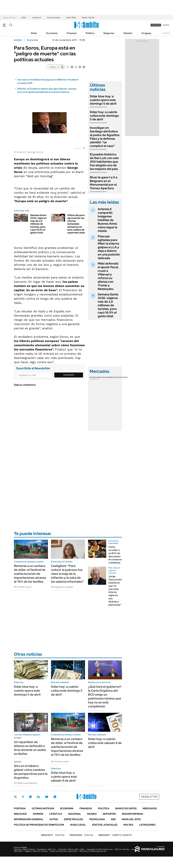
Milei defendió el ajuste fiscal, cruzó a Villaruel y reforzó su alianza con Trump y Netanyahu (108, 276)
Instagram (30, 796)
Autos (53, 819)
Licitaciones (147, 824)
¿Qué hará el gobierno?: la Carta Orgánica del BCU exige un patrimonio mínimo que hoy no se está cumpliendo (105, 696)
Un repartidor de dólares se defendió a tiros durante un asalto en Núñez (30, 748)
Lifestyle (55, 813)
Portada (20, 808)
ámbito (18, 40)
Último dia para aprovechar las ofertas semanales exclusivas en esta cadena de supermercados (76, 224)
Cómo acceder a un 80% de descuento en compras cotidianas (115, 554)
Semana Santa (53, 17)
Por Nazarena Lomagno (62, 587)
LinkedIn (38, 796)
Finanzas (72, 33)
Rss (113, 819)
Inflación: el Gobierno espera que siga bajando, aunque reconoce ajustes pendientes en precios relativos (47, 90)
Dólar (23, 17)
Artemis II (36, 17)
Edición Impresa (132, 813)
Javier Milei (71, 17)
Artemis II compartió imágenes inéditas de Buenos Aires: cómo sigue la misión (108, 220)
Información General (28, 819)
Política (90, 33)
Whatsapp (55, 796)
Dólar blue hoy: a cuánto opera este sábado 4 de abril (64, 777)
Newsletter (166, 33)
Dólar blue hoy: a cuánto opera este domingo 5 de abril (103, 100)
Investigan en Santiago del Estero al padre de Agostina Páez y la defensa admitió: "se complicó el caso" (104, 137)
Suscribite (68, 375)
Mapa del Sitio (131, 819)
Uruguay (146, 33)
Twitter (15, 797)
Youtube (46, 797)
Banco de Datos (126, 808)
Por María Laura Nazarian (25, 783)
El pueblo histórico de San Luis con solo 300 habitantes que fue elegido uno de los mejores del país (104, 161)
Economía (52, 33)
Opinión (127, 33)
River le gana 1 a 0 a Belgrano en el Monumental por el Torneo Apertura (103, 182)
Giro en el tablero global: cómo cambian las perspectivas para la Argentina (30, 772)
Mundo (92, 813)
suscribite (156, 25)
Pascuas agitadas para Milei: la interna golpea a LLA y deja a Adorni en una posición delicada (109, 247)
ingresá (166, 25)
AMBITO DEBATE (115, 835)
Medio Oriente (88, 17)
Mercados (150, 808)
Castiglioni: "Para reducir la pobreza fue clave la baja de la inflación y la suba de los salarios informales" (67, 574)
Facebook (23, 796)
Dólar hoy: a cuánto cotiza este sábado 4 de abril (105, 743)
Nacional (74, 813)
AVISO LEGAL (78, 824)
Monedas (94, 377)
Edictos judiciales (104, 824)
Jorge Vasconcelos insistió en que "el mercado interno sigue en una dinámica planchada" (115, 590)
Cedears (123, 377)
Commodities (112, 377)
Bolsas (102, 377)
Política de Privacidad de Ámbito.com (39, 824)
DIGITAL (53, 835)
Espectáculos (73, 819)
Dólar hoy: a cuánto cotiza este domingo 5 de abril (104, 115)
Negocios (108, 33)
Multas (128, 824)
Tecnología (97, 819)
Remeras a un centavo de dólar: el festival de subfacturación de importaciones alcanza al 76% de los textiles (30, 574)
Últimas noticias (43, 808)
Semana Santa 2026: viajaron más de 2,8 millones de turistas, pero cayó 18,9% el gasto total (38, 224)
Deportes (109, 813)
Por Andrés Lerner (23, 587)
